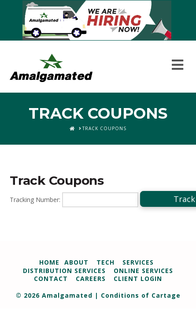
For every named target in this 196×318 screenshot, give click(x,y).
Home (49, 262)
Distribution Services (64, 270)
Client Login (138, 278)
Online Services (143, 270)
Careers (91, 278)
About (76, 262)
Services (138, 262)
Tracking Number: (35, 199)
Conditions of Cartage (141, 295)
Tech (105, 262)
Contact (51, 278)
